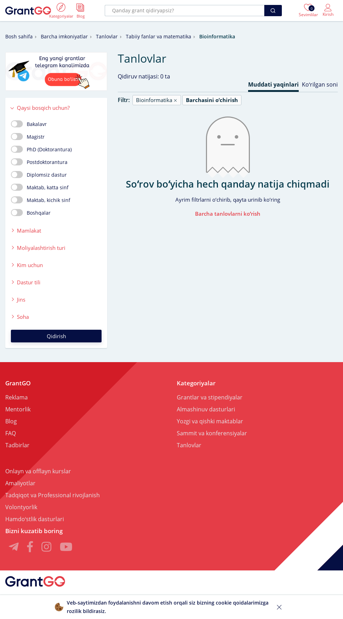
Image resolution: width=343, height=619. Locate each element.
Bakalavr (29, 123)
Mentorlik (18, 409)
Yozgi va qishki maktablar (210, 421)
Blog (11, 421)
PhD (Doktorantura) (41, 149)
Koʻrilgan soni (320, 84)
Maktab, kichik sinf (40, 199)
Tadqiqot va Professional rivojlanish (52, 495)
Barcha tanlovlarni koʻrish (227, 213)
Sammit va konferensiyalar (212, 433)
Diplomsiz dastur (39, 174)
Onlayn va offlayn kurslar (38, 471)
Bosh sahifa (19, 36)
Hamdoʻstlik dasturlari (34, 519)
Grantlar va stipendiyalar (209, 397)
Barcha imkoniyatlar (64, 36)
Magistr (28, 136)
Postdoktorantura (39, 161)
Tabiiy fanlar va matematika (158, 36)
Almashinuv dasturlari (206, 409)
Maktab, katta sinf (40, 187)
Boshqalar (31, 212)
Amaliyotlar (20, 483)
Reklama (16, 397)
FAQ (10, 433)
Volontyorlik (21, 507)
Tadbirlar (17, 445)
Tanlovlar (107, 36)
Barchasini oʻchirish (212, 99)
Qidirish (56, 336)
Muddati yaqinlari (273, 84)
